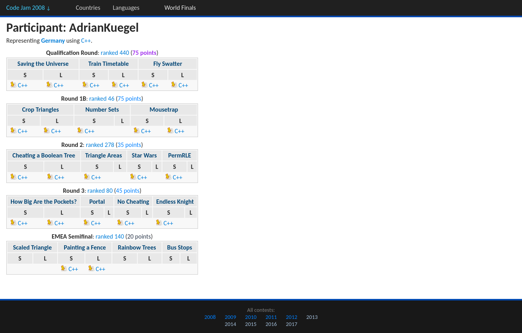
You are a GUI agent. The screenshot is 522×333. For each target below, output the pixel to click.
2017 (291, 324)
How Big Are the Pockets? (44, 201)
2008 (210, 316)
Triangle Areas (103, 155)
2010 (250, 316)
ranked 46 (101, 98)
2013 (312, 316)
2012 (291, 316)
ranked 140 (109, 236)
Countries (88, 7)
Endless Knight (175, 201)
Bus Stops (179, 247)
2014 (230, 324)
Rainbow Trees (137, 247)
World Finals (180, 7)
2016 (271, 324)
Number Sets (102, 109)
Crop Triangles (40, 109)
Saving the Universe (43, 63)
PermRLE (179, 155)
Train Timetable (108, 63)
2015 (250, 324)
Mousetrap (163, 109)
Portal (97, 201)
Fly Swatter (167, 63)
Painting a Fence (85, 247)
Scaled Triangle (32, 247)
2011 (271, 316)
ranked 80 (100, 190)
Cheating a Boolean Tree (44, 155)
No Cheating (133, 201)
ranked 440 (115, 52)
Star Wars (144, 155)
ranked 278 (100, 144)
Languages (126, 7)
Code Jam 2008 (28, 7)
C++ (86, 40)
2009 (230, 316)
